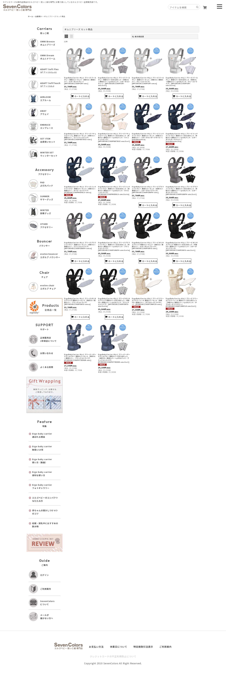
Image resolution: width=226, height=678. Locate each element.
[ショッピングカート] (204, 7)
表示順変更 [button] (138, 36)
